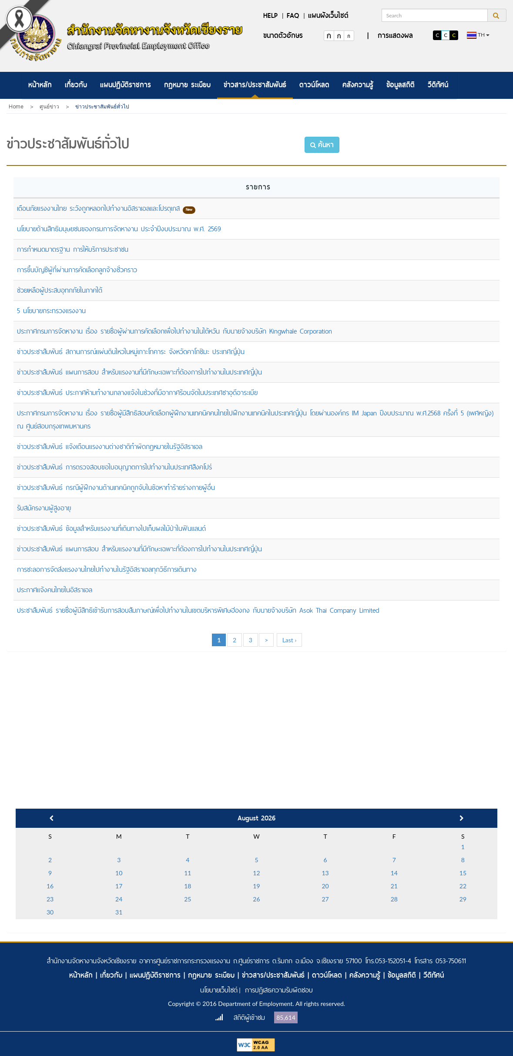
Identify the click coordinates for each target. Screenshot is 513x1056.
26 (256, 899)
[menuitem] (40, 85)
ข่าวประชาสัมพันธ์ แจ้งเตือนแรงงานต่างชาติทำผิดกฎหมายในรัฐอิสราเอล (109, 446)
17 (118, 886)
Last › (289, 640)
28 (394, 899)
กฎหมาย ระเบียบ (187, 85)
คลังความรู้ (357, 85)
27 (325, 899)
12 (256, 873)
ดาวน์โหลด (314, 85)
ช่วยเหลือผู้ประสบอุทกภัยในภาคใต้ (59, 290)
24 (118, 899)
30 (50, 912)
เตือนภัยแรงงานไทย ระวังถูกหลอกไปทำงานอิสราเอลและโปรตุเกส (98, 208)
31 (118, 912)
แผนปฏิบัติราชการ (125, 85)
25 (187, 899)
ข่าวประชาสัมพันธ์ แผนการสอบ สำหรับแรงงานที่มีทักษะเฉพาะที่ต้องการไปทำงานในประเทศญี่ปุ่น (139, 372)
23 (50, 899)
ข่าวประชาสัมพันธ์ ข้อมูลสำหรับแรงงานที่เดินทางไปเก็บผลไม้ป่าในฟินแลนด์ (111, 528)
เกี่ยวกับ (76, 85)
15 (462, 873)
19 (256, 886)
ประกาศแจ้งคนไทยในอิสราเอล (54, 590)
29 (462, 899)
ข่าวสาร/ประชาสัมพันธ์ (255, 85)
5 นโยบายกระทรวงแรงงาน (51, 311)
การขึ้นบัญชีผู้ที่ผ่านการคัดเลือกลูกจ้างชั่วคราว (77, 270)
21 (394, 886)
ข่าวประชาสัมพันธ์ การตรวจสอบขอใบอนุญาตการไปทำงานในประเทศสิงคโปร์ (114, 467)
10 (118, 873)
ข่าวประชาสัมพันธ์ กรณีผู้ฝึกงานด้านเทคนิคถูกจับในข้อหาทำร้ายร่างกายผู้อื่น (116, 487)
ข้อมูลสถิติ (400, 85)
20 (325, 886)
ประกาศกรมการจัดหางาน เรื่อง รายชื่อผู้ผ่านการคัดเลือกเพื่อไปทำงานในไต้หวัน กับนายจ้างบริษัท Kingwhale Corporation (174, 331)
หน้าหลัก (40, 85)
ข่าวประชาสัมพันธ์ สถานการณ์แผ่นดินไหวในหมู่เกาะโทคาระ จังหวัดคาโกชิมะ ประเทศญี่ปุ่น (131, 352)
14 (394, 873)
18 (187, 886)
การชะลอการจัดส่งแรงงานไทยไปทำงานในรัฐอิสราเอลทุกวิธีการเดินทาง (107, 569)
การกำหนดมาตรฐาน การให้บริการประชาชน (72, 249)
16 (50, 886)
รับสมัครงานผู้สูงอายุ (44, 508)
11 (187, 873)
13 (325, 873)
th (478, 35)
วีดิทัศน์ (438, 85)
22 (462, 886)
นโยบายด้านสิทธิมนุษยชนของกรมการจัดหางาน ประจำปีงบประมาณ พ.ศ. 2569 (119, 229)
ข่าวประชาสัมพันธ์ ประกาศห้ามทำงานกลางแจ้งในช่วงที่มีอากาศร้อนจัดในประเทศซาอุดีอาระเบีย (137, 392)
